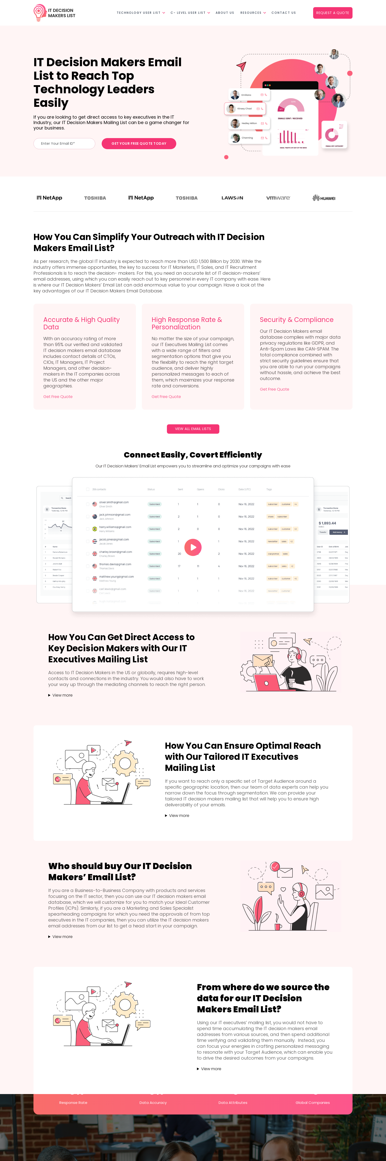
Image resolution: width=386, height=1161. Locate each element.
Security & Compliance (297, 319)
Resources (251, 13)
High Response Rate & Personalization (187, 323)
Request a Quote (332, 12)
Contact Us (284, 13)
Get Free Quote (58, 396)
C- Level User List (188, 13)
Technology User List (139, 13)
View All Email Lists (193, 428)
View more (62, 695)
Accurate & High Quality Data (81, 323)
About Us (225, 13)
